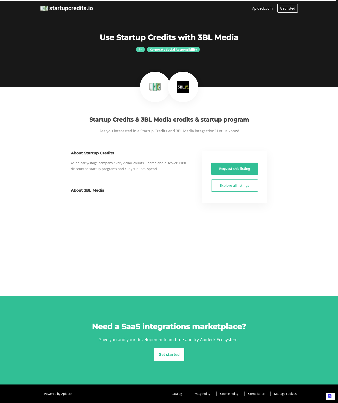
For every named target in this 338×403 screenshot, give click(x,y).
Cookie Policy (229, 394)
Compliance (256, 394)
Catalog (176, 394)
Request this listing (234, 168)
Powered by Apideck (58, 394)
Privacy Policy (201, 394)
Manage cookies (285, 394)
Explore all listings (234, 185)
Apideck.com (262, 8)
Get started (169, 354)
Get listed (287, 8)
